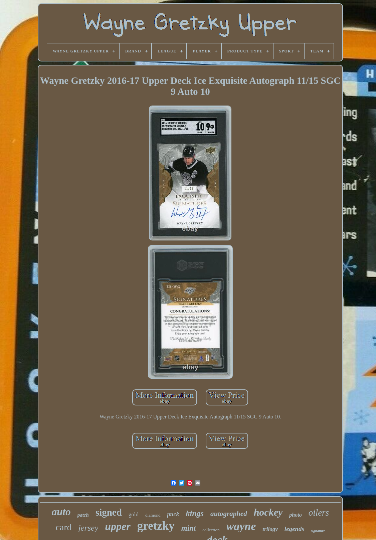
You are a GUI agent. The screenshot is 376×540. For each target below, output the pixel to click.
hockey (268, 512)
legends (294, 528)
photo (295, 515)
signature (318, 531)
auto (61, 512)
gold (134, 514)
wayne (241, 526)
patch (83, 515)
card (63, 527)
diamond (153, 515)
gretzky (156, 525)
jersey (88, 527)
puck (173, 514)
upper (117, 526)
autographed (228, 514)
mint (188, 528)
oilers (319, 513)
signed (109, 512)
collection (210, 529)
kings (195, 513)
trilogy (269, 529)
